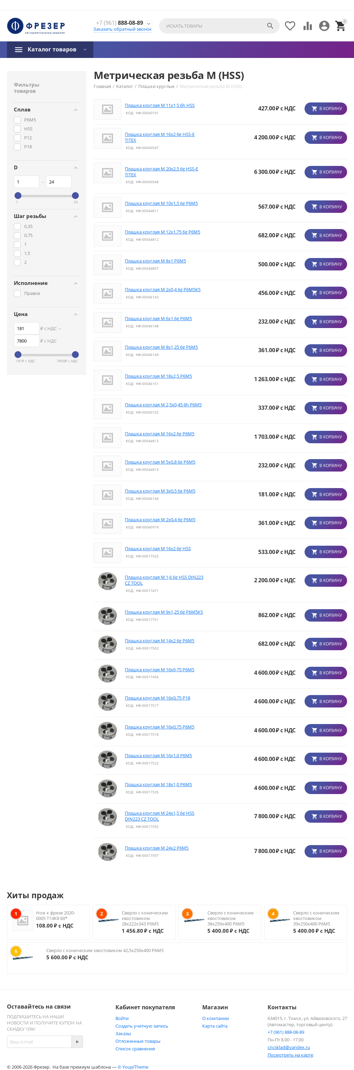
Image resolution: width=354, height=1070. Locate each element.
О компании (215, 1018)
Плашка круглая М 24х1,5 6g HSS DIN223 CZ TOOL (159, 816)
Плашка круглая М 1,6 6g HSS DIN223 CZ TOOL (164, 580)
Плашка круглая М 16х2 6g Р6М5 (159, 434)
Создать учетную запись (141, 1026)
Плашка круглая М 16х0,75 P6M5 (159, 670)
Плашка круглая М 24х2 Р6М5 (156, 848)
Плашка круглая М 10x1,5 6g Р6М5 (161, 203)
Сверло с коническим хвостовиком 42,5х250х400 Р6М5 (105, 950)
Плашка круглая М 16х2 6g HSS (158, 549)
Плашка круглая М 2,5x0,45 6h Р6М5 (163, 405)
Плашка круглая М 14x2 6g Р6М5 (159, 641)
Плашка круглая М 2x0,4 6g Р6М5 (160, 520)
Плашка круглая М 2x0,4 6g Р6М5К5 (163, 290)
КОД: (130, 112)
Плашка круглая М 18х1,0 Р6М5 (158, 784)
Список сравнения (135, 1049)
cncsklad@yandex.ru (289, 1047)
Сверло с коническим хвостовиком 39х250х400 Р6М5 (316, 918)
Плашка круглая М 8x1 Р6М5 (155, 261)
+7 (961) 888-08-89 (286, 1032)
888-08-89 (119, 23)
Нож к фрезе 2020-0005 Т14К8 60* (55, 915)
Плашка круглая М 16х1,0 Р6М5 (158, 756)
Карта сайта (214, 1026)
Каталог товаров (52, 49)
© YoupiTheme (133, 1067)
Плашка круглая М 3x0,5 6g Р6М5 (160, 491)
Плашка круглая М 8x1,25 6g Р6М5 (161, 347)
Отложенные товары (137, 1041)
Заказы (123, 1033)
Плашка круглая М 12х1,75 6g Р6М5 (162, 232)
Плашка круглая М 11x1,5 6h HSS (160, 105)
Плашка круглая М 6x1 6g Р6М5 (158, 318)
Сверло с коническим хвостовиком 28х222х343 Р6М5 (145, 918)
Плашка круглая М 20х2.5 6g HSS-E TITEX (161, 172)
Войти (122, 1018)
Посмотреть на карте (290, 1055)
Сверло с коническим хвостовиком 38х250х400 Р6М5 (230, 918)
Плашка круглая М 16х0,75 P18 (157, 698)
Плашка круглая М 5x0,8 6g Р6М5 (160, 462)
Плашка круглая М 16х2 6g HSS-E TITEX (160, 137)
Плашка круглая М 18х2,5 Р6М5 (158, 376)
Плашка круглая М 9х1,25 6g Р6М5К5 (164, 612)
